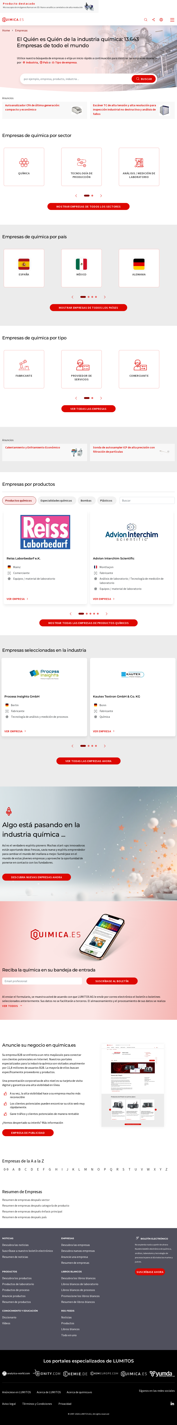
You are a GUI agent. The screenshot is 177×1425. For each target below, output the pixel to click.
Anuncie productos (14, 1296)
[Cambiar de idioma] (161, 20)
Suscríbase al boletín (112, 981)
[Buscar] (145, 20)
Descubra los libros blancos (78, 1278)
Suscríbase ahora (150, 1272)
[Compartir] (153, 20)
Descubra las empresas (75, 1245)
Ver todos (13, 1006)
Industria (32, 62)
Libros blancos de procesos (78, 1290)
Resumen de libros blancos (78, 1302)
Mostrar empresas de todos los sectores (88, 206)
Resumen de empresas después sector (26, 1200)
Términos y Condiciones (37, 1404)
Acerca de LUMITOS (49, 1392)
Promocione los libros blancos (80, 1296)
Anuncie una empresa (74, 1257)
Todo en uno (69, 1335)
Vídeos (6, 1323)
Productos (67, 1323)
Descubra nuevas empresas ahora (36, 877)
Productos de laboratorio (18, 1284)
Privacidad (64, 1404)
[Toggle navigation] (172, 20)
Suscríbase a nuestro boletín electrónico (27, 1251)
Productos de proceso (15, 1290)
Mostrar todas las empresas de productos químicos (88, 623)
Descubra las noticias (15, 1245)
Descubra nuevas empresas (78, 1251)
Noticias (66, 1317)
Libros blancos (70, 1329)
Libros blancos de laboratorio (79, 1284)
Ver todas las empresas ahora (88, 761)
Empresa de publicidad (28, 1133)
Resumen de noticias (15, 1257)
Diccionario (9, 1317)
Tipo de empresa (66, 62)
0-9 (6, 1169)
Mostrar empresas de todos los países (88, 307)
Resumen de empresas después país (24, 1217)
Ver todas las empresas (88, 409)
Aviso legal (9, 1404)
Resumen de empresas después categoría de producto (35, 1205)
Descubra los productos (17, 1278)
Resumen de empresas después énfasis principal (32, 1211)
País (45, 62)
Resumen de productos (16, 1302)
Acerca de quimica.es (79, 1392)
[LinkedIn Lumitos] (172, 1404)
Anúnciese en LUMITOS (16, 1392)
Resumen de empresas (75, 1263)
